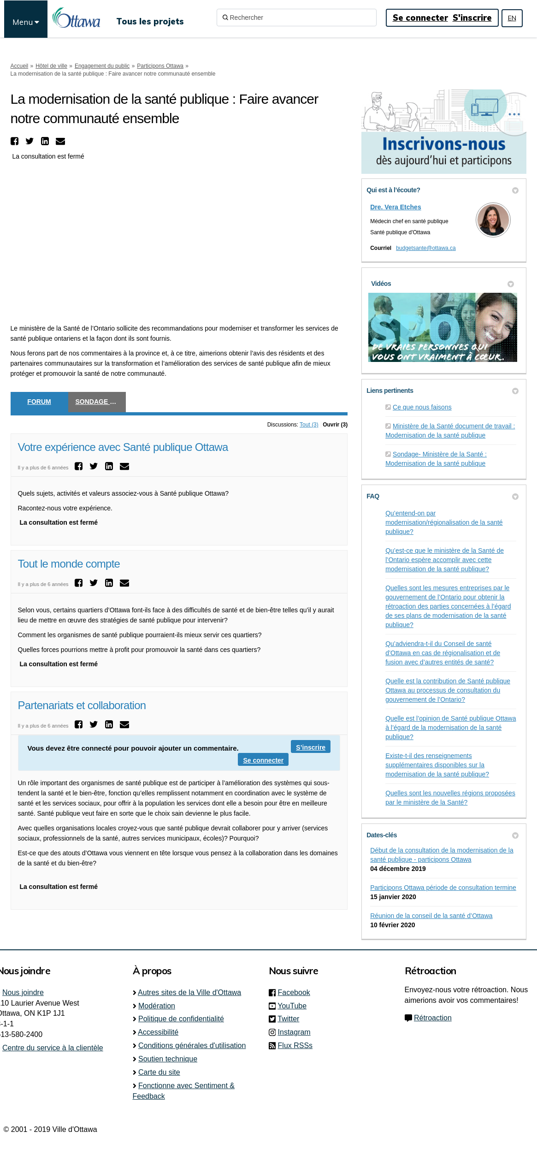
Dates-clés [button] (442, 835)
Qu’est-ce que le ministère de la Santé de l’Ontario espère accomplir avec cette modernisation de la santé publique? (444, 560)
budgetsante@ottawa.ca (426, 248)
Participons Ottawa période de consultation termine (443, 887)
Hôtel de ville (51, 66)
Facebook (297, 992)
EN (512, 18)
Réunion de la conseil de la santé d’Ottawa (431, 915)
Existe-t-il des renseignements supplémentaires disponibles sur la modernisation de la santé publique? (437, 765)
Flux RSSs (295, 1045)
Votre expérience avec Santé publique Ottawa (123, 447)
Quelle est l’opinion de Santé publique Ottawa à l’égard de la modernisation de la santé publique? (450, 727)
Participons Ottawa (160, 66)
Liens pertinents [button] (442, 390)
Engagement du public (102, 66)
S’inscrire (310, 747)
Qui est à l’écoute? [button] (442, 190)
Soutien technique (167, 1059)
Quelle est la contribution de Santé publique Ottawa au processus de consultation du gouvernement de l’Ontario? (447, 690)
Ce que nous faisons (422, 407)
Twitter (291, 1019)
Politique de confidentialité (181, 1019)
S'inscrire (472, 17)
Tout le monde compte (69, 563)
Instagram (297, 1032)
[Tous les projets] (150, 17)
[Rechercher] (297, 17)
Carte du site (159, 1072)
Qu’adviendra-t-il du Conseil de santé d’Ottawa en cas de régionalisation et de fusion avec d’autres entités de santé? (442, 653)
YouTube (294, 1006)
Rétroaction (433, 1018)
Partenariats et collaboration (82, 705)
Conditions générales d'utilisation (192, 1045)
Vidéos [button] (442, 283)
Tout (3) (309, 424)
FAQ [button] (442, 496)
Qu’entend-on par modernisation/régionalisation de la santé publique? (444, 522)
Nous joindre (23, 992)
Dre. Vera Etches (395, 207)
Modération (156, 1006)
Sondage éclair (101, 401)
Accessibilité (158, 1032)
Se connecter (420, 17)
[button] (16, 141)
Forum (39, 401)
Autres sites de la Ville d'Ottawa (189, 992)
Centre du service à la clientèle (52, 1048)
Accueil (20, 66)
